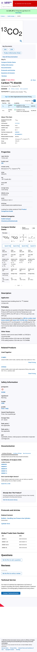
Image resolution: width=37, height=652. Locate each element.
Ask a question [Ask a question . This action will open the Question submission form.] (24, 89)
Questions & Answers (8, 73)
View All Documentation (10, 57)
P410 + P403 (4, 408)
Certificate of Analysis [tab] (7, 453)
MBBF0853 (4, 464)
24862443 (17, 132)
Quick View (8, 246)
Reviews (4, 76)
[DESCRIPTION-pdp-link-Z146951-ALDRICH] (18, 359)
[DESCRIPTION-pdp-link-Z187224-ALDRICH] (18, 370)
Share (33, 80)
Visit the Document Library (10, 500)
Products (3, 16)
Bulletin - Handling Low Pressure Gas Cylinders (15, 518)
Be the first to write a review (12, 574)
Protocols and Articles (8, 70)
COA (5, 49)
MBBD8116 (4, 471)
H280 (2, 403)
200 (2, 163)
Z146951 (3, 357)
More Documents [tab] (27, 453)
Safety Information (7, 65)
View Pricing (32, 362)
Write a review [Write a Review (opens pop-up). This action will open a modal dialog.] (15, 89)
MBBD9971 (4, 466)
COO (11, 49)
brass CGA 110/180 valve (20, 320)
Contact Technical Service (10, 593)
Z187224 (3, 367)
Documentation (6, 67)
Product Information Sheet (12, 53)
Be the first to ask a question (12, 560)
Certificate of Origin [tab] (17, 453)
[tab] (4, 16)
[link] (6, 219)
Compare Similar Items (8, 62)
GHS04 (3, 392)
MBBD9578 (4, 468)
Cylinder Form (5, 523)
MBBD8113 (4, 473)
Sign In (7, 96)
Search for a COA (5, 483)
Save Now (18, 12)
